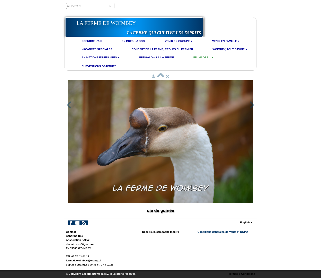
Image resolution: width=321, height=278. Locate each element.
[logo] (134, 27)
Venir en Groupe (179, 41)
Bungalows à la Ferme (156, 57)
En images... (203, 57)
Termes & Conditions (241, 273)
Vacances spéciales (97, 49)
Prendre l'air (92, 41)
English (246, 222)
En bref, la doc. (134, 41)
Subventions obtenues (99, 66)
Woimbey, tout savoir (230, 49)
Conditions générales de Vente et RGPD (223, 231)
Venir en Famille (226, 41)
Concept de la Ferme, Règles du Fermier (162, 49)
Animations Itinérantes (101, 57)
